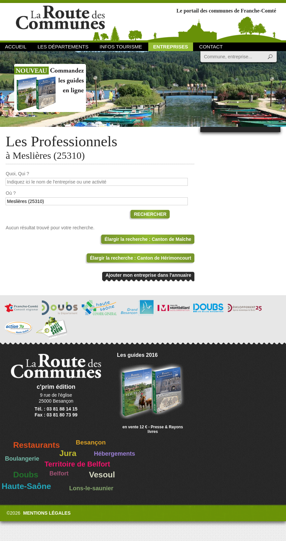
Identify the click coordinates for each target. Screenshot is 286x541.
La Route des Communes (60, 21)
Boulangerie (22, 458)
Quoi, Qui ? (17, 173)
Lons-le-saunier (91, 488)
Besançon (91, 442)
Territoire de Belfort (77, 464)
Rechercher (150, 214)
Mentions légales (47, 513)
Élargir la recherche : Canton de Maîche (147, 239)
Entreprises (170, 46)
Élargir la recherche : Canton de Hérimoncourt (140, 258)
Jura (67, 453)
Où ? (10, 193)
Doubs (25, 474)
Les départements (63, 46)
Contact (211, 46)
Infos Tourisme (121, 46)
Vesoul (102, 474)
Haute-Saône (26, 486)
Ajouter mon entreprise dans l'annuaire (148, 275)
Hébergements (114, 453)
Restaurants (36, 445)
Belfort (59, 473)
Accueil (15, 46)
